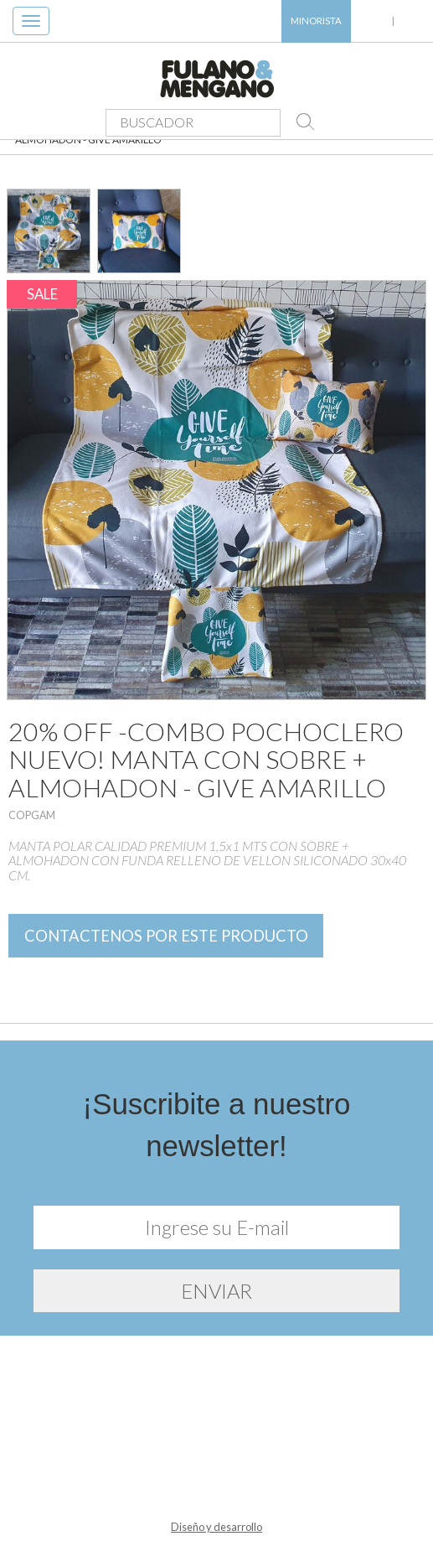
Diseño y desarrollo (216, 1526)
